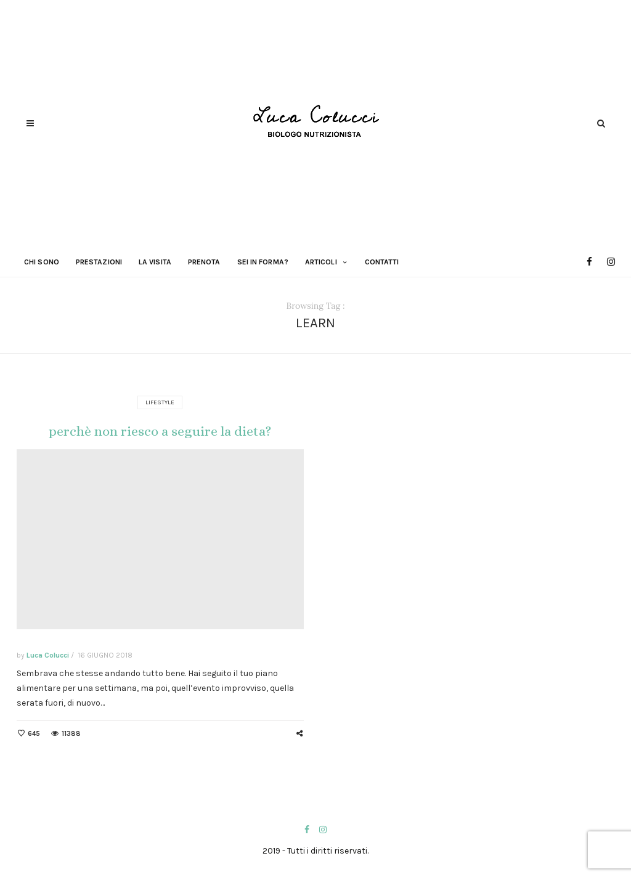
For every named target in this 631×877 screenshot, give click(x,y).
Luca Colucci (47, 655)
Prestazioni (99, 262)
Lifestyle (159, 402)
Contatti (382, 262)
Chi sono (41, 262)
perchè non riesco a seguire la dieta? (160, 431)
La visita (155, 262)
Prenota (204, 262)
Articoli (321, 262)
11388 (71, 734)
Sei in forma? (262, 262)
